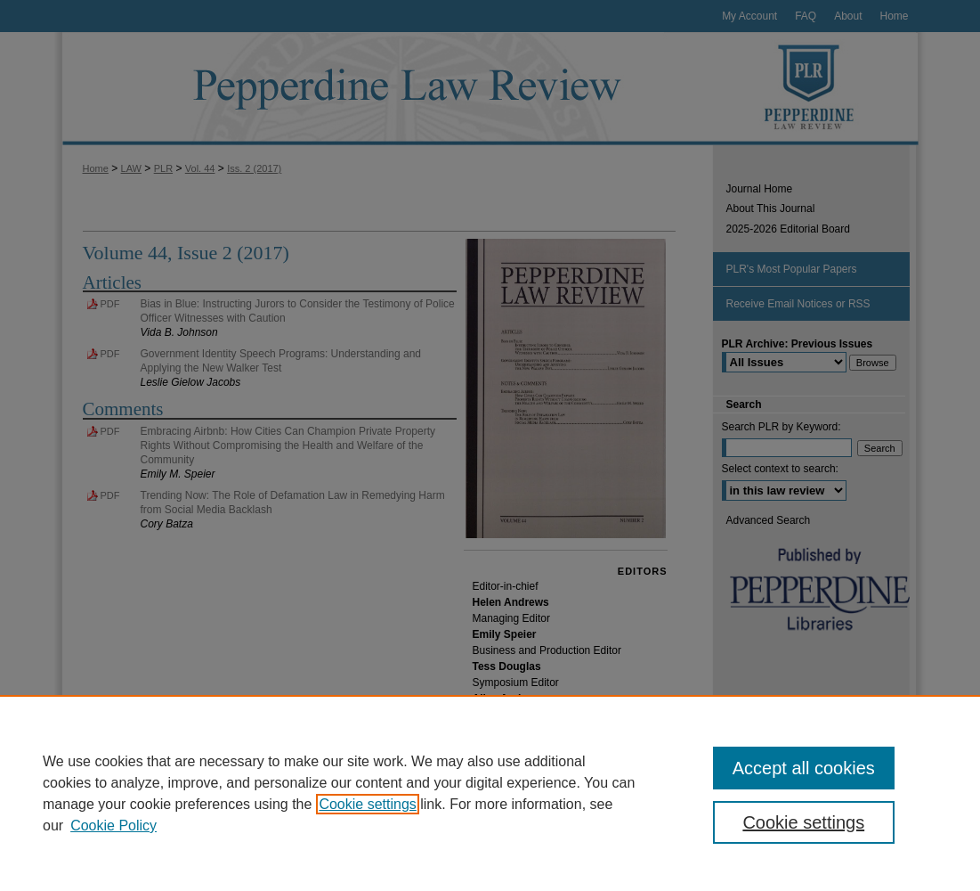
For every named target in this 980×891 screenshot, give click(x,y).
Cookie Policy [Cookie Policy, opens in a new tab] (113, 825)
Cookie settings (367, 804)
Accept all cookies (804, 768)
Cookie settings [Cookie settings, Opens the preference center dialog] (803, 822)
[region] (490, 793)
